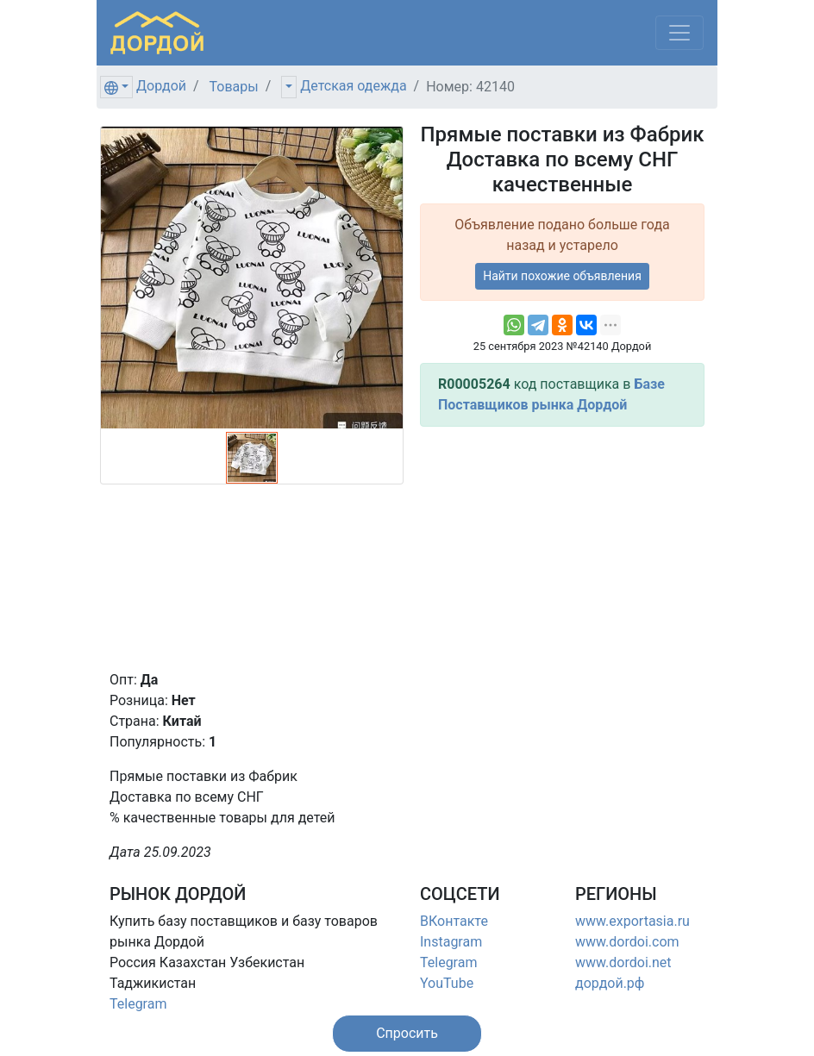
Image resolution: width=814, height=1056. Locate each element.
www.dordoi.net (623, 962)
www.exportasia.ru (632, 921)
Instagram (451, 942)
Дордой (161, 86)
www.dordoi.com (627, 942)
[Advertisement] (562, 548)
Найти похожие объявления (562, 276)
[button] (407, 1034)
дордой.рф (609, 983)
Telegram (138, 1004)
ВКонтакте (454, 921)
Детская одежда (353, 86)
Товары (234, 86)
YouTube (446, 983)
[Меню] (679, 33)
